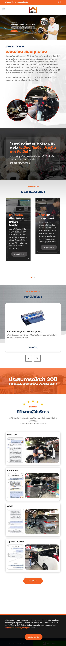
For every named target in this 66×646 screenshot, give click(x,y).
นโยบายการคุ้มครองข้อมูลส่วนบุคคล (17, 634)
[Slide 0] (33, 37)
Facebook (30, 620)
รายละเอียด (19, 254)
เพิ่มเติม (33, 580)
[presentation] (28, 358)
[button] (31, 277)
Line (35, 620)
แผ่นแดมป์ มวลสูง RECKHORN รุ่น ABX (24, 331)
